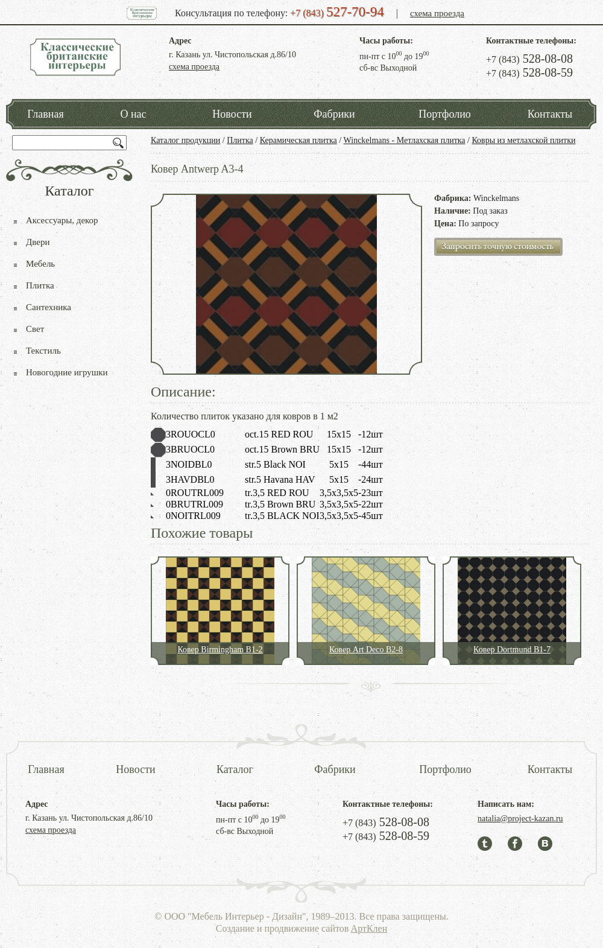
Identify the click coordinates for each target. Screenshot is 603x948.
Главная (45, 114)
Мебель (40, 264)
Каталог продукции (185, 140)
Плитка (240, 140)
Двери (37, 242)
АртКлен (369, 928)
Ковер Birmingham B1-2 (219, 649)
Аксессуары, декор (62, 220)
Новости (231, 114)
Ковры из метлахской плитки (523, 140)
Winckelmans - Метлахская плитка (405, 140)
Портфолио (444, 114)
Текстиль (43, 350)
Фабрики (334, 114)
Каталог (234, 769)
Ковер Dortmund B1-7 (512, 649)
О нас (133, 114)
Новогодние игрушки (67, 372)
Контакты (550, 114)
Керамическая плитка (298, 140)
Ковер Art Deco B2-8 (366, 649)
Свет (35, 329)
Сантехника (48, 307)
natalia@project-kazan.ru (520, 818)
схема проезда (437, 13)
